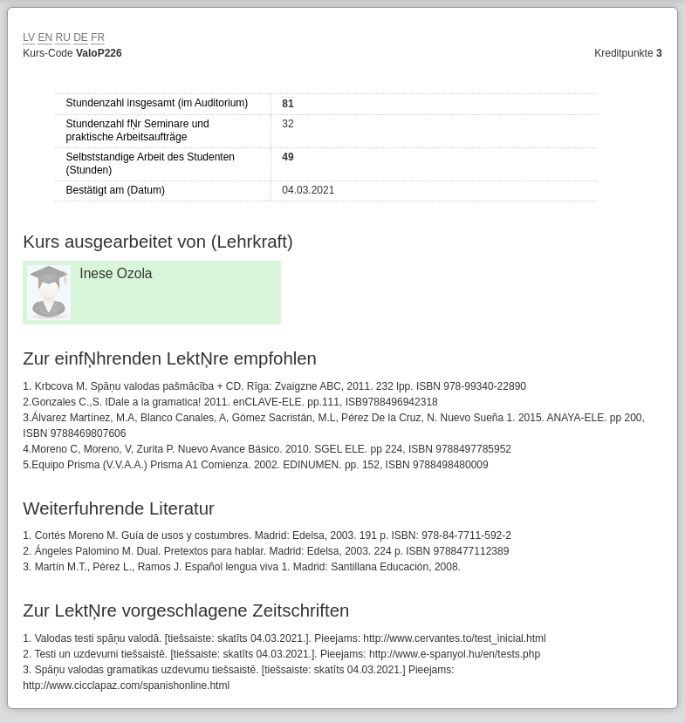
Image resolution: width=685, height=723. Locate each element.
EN (45, 37)
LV (29, 37)
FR (98, 37)
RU (62, 37)
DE (80, 37)
